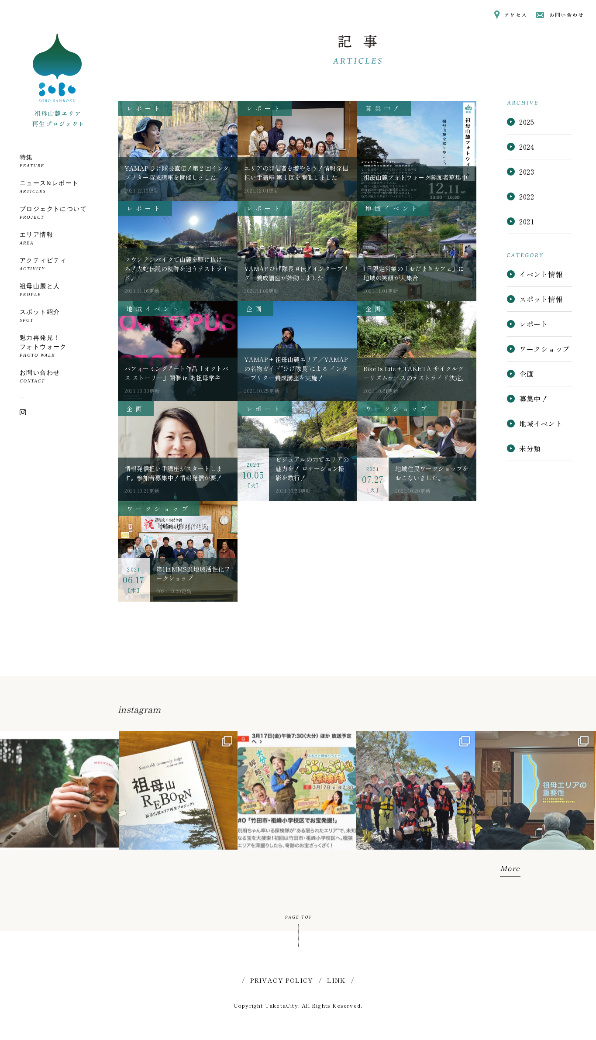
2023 (526, 171)
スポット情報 (534, 299)
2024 (526, 146)
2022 (526, 196)
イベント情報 (534, 274)
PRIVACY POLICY (282, 980)
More (510, 868)
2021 (526, 221)
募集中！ (527, 398)
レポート (527, 324)
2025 (526, 122)
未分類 (524, 448)
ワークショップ (538, 349)
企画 (520, 373)
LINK (336, 980)
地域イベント (534, 423)
